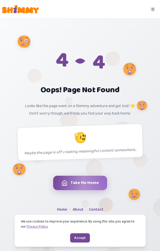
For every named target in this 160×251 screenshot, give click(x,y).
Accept (80, 238)
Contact (96, 210)
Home (62, 210)
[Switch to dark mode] (153, 9)
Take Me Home (79, 183)
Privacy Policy (37, 226)
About (78, 210)
